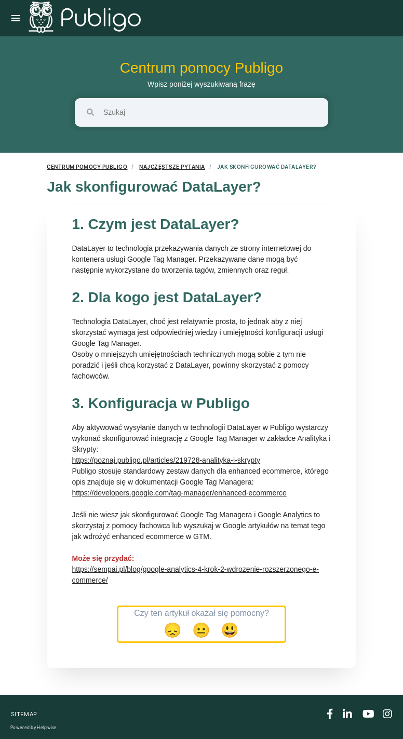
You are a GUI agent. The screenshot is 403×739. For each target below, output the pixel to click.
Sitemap (24, 714)
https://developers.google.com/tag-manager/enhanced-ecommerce (179, 493)
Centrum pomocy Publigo (201, 68)
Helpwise (47, 727)
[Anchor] (242, 224)
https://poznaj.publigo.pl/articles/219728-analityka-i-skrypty (166, 460)
